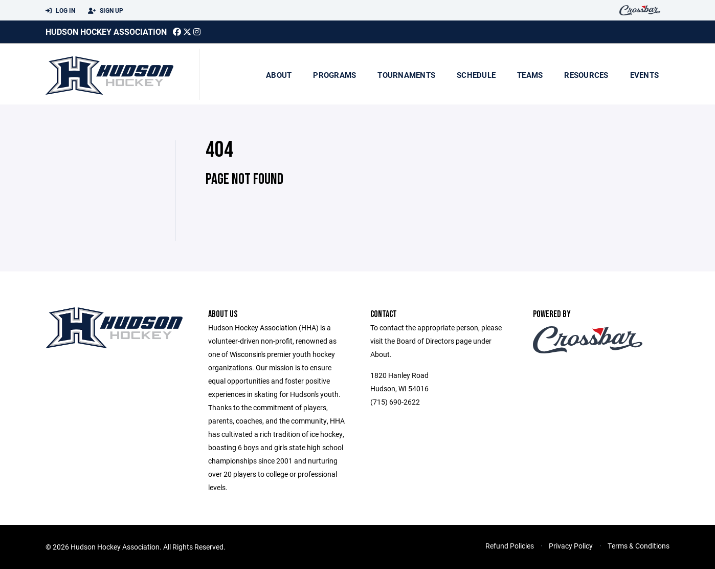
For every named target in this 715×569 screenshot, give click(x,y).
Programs (334, 75)
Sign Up (105, 10)
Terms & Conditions (638, 546)
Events (644, 75)
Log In (60, 10)
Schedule (476, 75)
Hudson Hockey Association (106, 31)
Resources (586, 75)
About (279, 75)
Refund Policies (509, 546)
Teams (530, 75)
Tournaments (406, 75)
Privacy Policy (571, 546)
